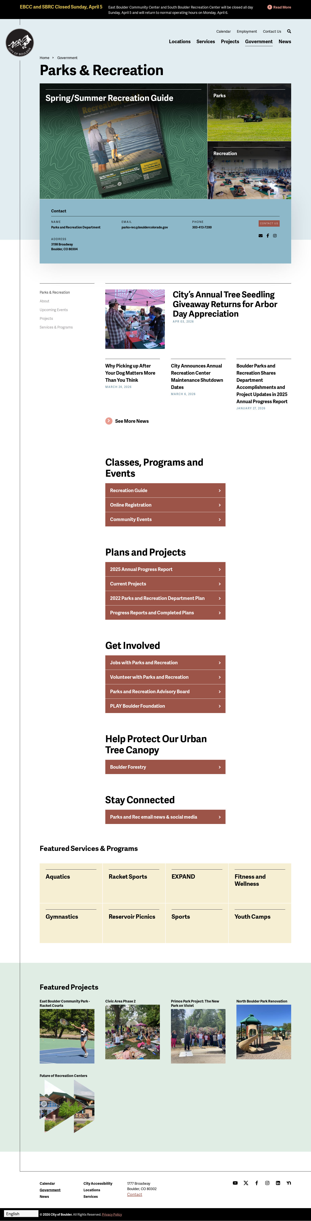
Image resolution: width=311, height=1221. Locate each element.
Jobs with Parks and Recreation (144, 662)
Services (206, 41)
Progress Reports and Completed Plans (152, 612)
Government (259, 41)
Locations (180, 41)
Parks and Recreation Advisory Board (150, 691)
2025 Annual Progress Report (141, 569)
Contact (134, 1194)
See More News (132, 421)
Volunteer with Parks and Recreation (149, 677)
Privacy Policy (112, 1214)
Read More (282, 7)
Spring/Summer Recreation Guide (109, 97)
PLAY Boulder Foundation (137, 706)
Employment (247, 31)
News (285, 41)
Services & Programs (56, 327)
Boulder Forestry (128, 767)
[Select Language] (21, 1213)
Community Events (131, 519)
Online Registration (131, 504)
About (44, 300)
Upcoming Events (54, 309)
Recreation (225, 153)
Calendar (223, 31)
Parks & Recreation (55, 292)
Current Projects (128, 583)
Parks (219, 95)
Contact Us (272, 31)
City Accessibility (98, 1183)
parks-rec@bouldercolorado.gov (145, 227)
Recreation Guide (128, 490)
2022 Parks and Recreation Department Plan (157, 598)
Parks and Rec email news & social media (153, 816)
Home (44, 57)
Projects (230, 41)
